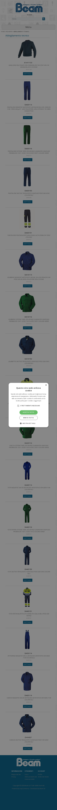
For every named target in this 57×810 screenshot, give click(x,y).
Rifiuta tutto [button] (28, 418)
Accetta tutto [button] (28, 412)
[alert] (28, 405)
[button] (28, 423)
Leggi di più (37, 401)
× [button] (46, 385)
